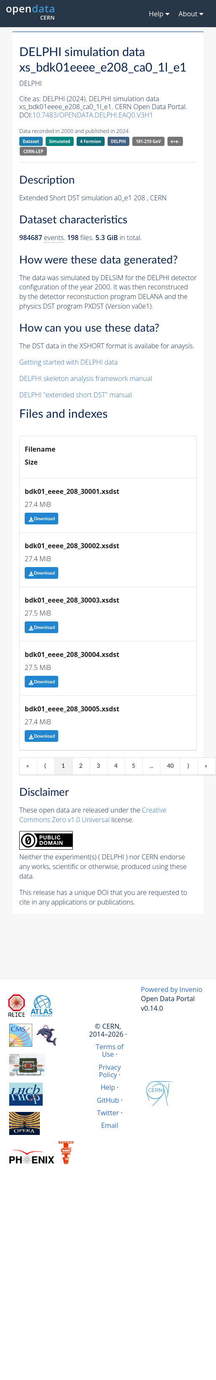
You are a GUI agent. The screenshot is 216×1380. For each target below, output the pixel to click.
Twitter (108, 1112)
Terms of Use (109, 1050)
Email (109, 1125)
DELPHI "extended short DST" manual (75, 394)
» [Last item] (206, 766)
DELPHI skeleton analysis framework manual (85, 378)
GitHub (108, 1100)
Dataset (31, 141)
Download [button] (41, 518)
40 (170, 766)
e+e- (175, 141)
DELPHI (118, 141)
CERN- (33, 151)
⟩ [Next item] (188, 766)
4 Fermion (90, 141)
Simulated (59, 141)
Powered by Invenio (172, 989)
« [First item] (27, 766)
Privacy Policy (109, 1071)
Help (107, 1087)
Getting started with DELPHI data (68, 362)
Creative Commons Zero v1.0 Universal (93, 814)
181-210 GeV (148, 141)
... (151, 766)
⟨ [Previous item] (45, 766)
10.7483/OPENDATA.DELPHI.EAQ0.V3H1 (92, 115)
